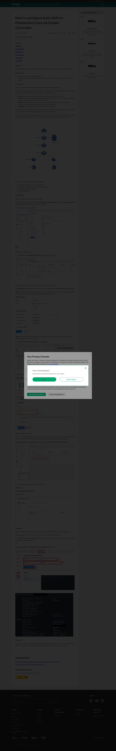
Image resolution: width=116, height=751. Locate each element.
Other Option (71, 379)
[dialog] (58, 375)
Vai (44, 379)
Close (85, 368)
